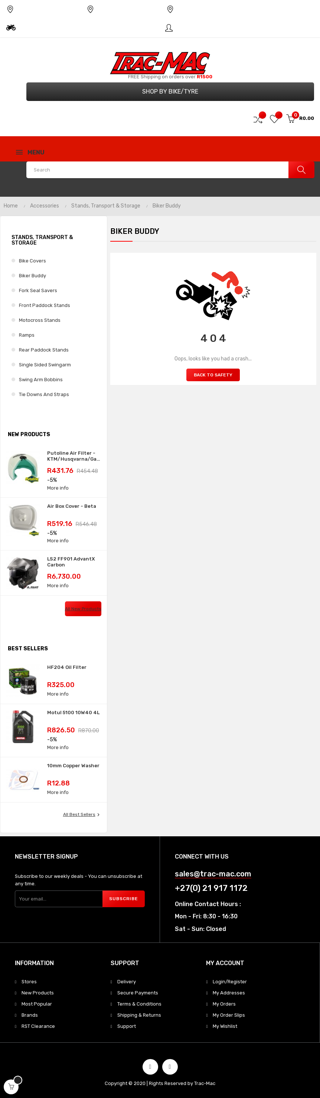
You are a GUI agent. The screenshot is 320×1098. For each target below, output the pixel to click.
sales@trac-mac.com (213, 874)
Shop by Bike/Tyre (170, 91)
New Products (38, 993)
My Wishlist (225, 1026)
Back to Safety (213, 375)
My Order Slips (229, 1015)
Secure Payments (137, 993)
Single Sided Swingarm (45, 364)
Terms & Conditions (139, 1004)
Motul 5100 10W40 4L (73, 712)
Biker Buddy (32, 275)
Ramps (27, 335)
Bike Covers (32, 261)
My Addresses (229, 993)
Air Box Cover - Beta (71, 506)
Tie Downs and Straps (44, 394)
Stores (29, 981)
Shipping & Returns (139, 1015)
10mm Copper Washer (73, 765)
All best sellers (82, 815)
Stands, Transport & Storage (42, 240)
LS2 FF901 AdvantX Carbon (71, 562)
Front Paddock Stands (44, 305)
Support (126, 1026)
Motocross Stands (40, 320)
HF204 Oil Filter (66, 667)
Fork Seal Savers (38, 290)
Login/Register (230, 981)
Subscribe (123, 898)
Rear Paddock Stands (44, 350)
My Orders (224, 1004)
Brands (30, 1015)
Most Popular (37, 1004)
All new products (83, 608)
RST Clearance (38, 1026)
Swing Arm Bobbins (41, 379)
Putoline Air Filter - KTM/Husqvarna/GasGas (74, 456)
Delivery (126, 981)
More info (58, 488)
